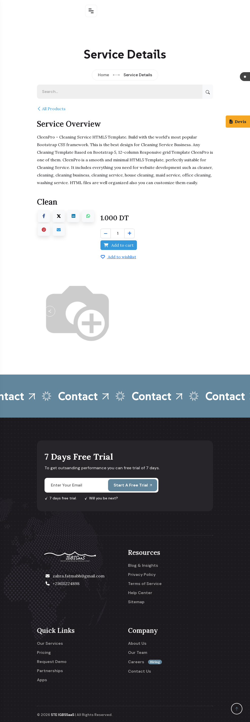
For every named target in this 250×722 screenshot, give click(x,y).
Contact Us (139, 671)
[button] (50, 311)
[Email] (59, 230)
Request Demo (52, 662)
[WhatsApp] (88, 216)
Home (103, 74)
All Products (51, 108)
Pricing (44, 653)
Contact (89, 396)
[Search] (207, 92)
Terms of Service (145, 584)
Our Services (50, 643)
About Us (137, 643)
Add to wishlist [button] (118, 256)
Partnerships (50, 671)
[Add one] (129, 233)
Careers (145, 662)
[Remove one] (105, 233)
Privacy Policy (142, 575)
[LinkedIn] (73, 216)
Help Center (140, 593)
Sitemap (136, 602)
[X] (59, 216)
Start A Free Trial (133, 485)
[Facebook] (44, 216)
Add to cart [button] (119, 245)
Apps (42, 680)
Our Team (137, 653)
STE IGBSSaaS (62, 714)
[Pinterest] (44, 230)
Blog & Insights (143, 565)
